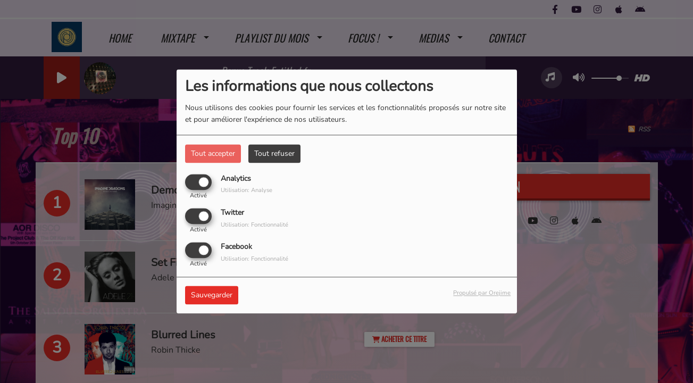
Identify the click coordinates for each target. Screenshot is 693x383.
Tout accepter (213, 153)
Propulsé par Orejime (482, 293)
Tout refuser (274, 153)
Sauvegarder (211, 295)
